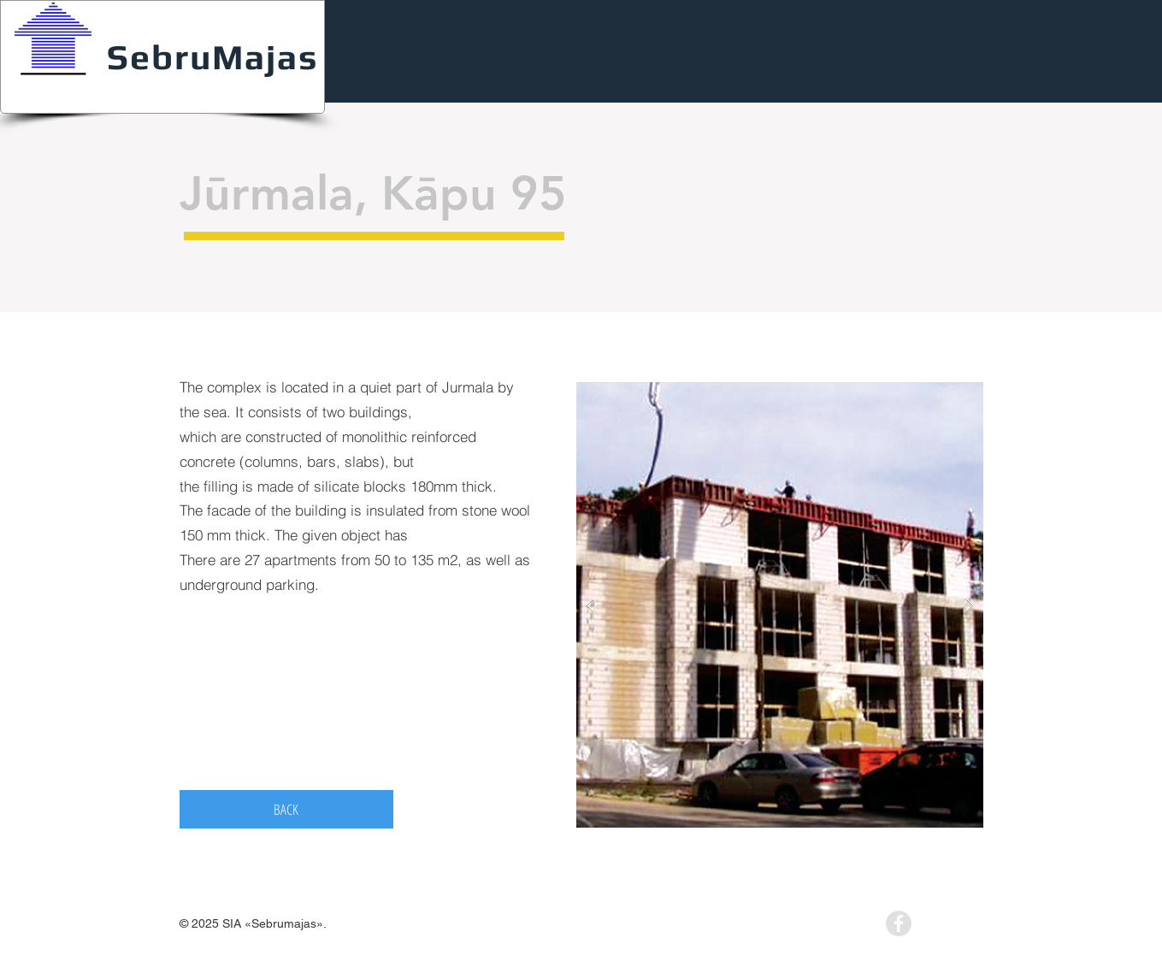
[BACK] (286, 809)
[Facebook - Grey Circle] (898, 923)
